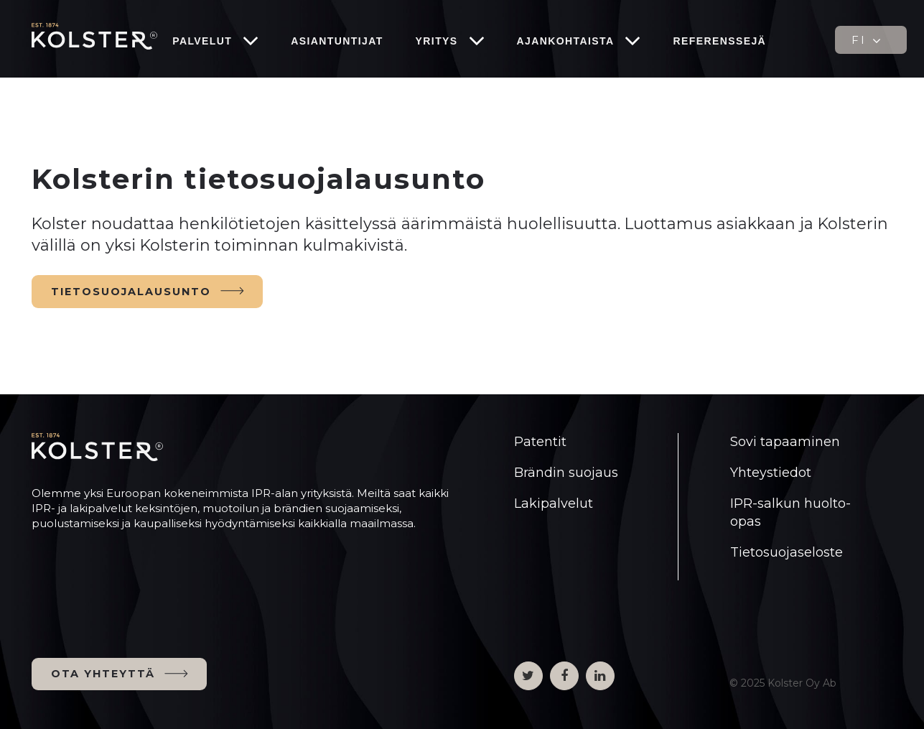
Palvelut (202, 41)
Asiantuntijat (337, 41)
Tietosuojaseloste (786, 552)
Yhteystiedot (770, 472)
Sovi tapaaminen (785, 442)
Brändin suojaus (566, 472)
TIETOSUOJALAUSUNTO (131, 291)
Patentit (540, 442)
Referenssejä (719, 41)
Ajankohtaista (566, 41)
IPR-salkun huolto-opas (790, 512)
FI (867, 40)
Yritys (437, 41)
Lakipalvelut (553, 503)
